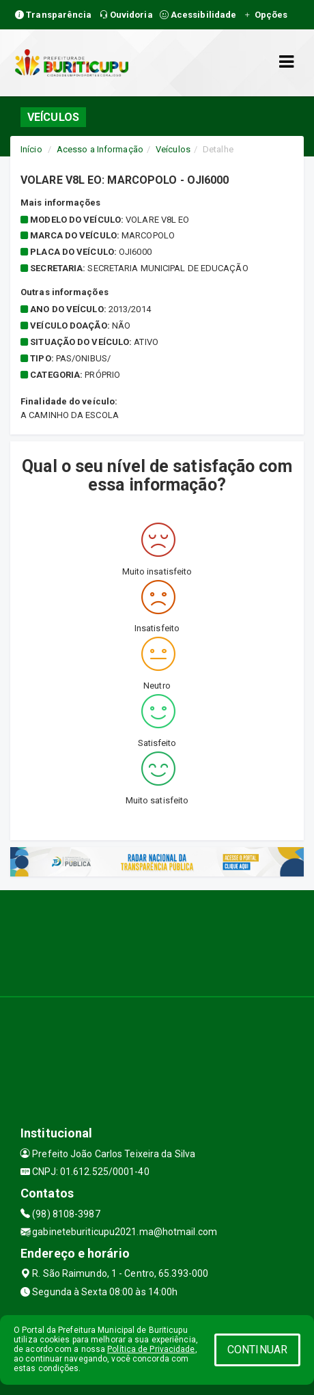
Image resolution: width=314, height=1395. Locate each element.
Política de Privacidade (151, 1349)
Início (31, 149)
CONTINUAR (257, 1349)
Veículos (173, 149)
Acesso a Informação (100, 149)
